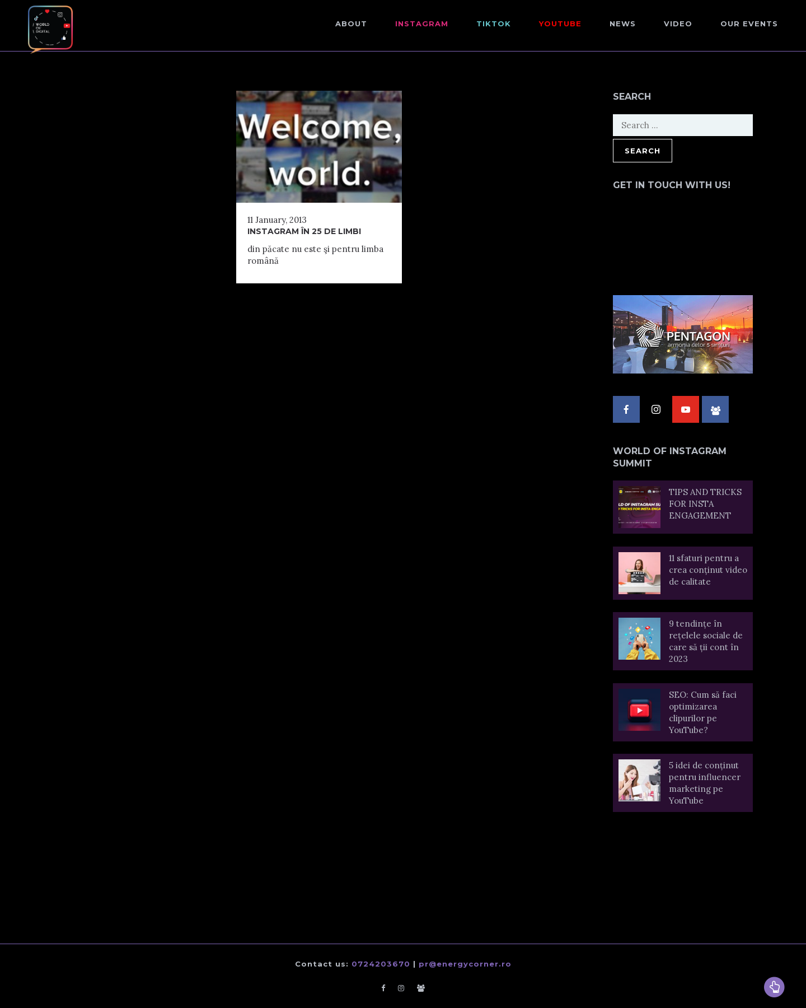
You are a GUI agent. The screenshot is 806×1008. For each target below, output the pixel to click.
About (351, 23)
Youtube (560, 23)
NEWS (623, 23)
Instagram (421, 23)
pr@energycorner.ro (465, 963)
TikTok (493, 23)
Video (678, 23)
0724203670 (381, 963)
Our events (749, 23)
